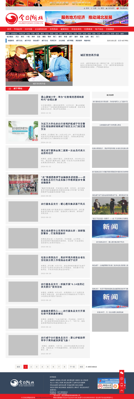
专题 (75, 34)
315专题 (28, 29)
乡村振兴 (14, 34)
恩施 (81, 37)
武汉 (17, 37)
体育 (112, 34)
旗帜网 (52, 380)
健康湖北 (65, 29)
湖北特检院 (62, 387)
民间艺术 (53, 40)
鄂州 (49, 37)
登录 (86, 8)
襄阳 (44, 37)
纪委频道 (88, 29)
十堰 (27, 37)
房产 (103, 34)
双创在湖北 (76, 29)
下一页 (72, 367)
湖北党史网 (67, 383)
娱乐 (117, 34)
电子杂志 (99, 29)
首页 (9, 29)
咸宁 (70, 37)
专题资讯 (11, 40)
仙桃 (86, 37)
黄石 (22, 37)
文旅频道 (110, 29)
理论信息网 (54, 385)
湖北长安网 (54, 387)
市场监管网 (71, 385)
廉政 (42, 34)
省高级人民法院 (60, 380)
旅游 (89, 34)
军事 (33, 34)
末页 (81, 367)
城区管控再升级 (89, 55)
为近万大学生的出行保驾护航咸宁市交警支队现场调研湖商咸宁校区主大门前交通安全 (63, 126)
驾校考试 (87, 40)
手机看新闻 (121, 8)
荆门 (54, 37)
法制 (56, 34)
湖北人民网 (59, 383)
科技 (84, 34)
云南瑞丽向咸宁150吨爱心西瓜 (110, 125)
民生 (70, 34)
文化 (108, 34)
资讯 (51, 34)
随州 (76, 37)
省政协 (77, 380)
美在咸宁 (36, 40)
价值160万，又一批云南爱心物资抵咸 (110, 312)
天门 (97, 37)
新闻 (7, 34)
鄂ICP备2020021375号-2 (44, 397)
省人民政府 (84, 380)
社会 (47, 34)
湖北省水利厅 (84, 387)
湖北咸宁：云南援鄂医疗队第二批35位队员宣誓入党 (110, 265)
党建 (37, 34)
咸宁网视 (70, 40)
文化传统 (62, 40)
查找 (101, 8)
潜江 (92, 37)
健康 (122, 34)
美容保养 (79, 40)
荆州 (33, 37)
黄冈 (60, 37)
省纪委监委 (71, 380)
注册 (93, 8)
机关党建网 (81, 383)
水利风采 (54, 29)
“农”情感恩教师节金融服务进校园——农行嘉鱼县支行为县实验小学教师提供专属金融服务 (63, 180)
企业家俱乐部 (41, 29)
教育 (61, 34)
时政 (28, 34)
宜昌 (38, 37)
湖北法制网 (79, 385)
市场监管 (18, 29)
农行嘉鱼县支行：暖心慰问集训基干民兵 (63, 204)
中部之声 (22, 34)
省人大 (52, 383)
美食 (93, 34)
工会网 (74, 383)
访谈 (65, 34)
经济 (79, 34)
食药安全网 (62, 385)
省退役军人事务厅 (73, 387)
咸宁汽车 (28, 40)
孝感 (65, 37)
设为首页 (110, 8)
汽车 (98, 34)
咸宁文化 (19, 40)
